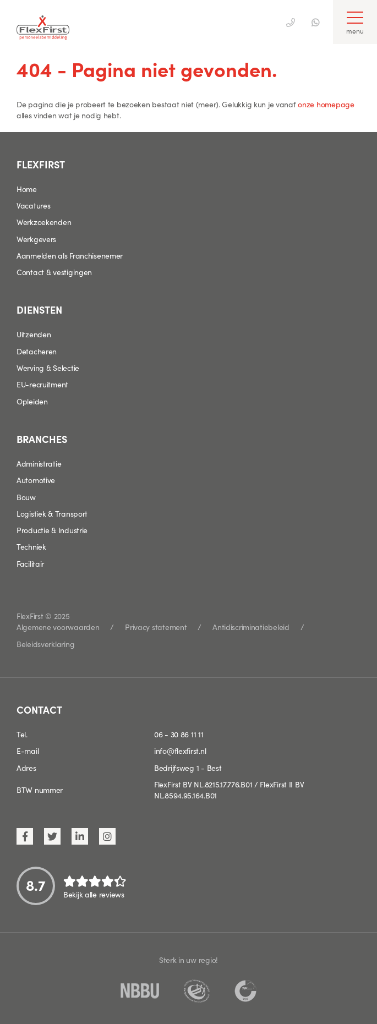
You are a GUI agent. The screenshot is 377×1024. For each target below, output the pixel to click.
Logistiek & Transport (52, 513)
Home (27, 188)
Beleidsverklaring (45, 643)
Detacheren (37, 351)
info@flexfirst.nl (180, 750)
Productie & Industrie (52, 529)
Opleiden (32, 401)
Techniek (31, 546)
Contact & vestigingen (54, 271)
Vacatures (33, 205)
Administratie (39, 463)
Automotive (36, 479)
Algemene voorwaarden (58, 626)
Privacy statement (156, 626)
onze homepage (326, 103)
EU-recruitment (42, 384)
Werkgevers (36, 238)
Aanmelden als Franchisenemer (70, 255)
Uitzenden (34, 333)
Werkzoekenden (44, 221)
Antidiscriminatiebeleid (250, 626)
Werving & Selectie (48, 367)
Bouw (26, 496)
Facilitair (30, 563)
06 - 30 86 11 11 (179, 734)
